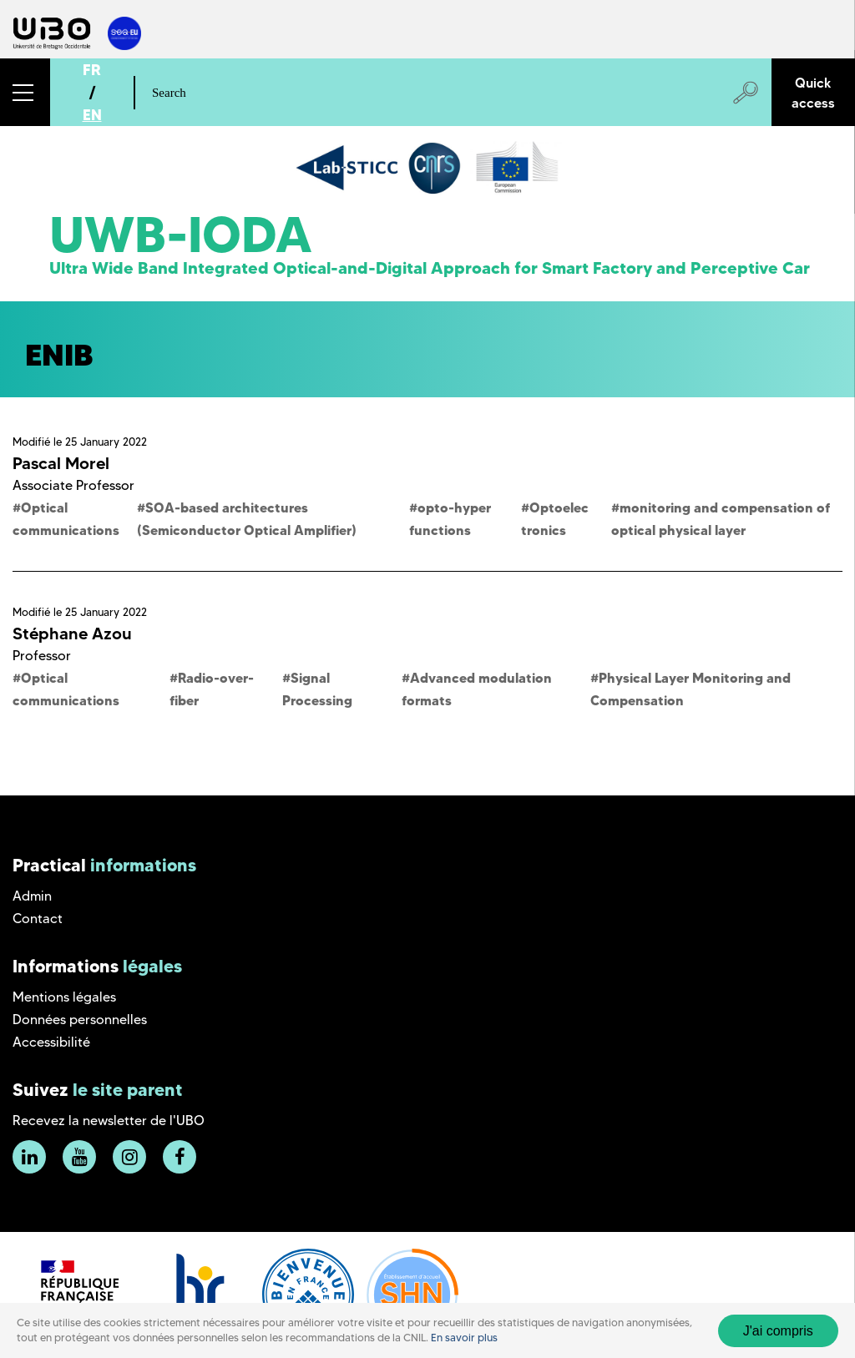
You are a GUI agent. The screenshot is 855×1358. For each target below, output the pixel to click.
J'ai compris (778, 1331)
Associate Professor (73, 485)
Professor (42, 656)
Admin (32, 896)
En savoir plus (464, 1337)
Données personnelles (80, 1019)
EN (92, 114)
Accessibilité (51, 1042)
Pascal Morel (61, 463)
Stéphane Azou (72, 633)
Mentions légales (64, 997)
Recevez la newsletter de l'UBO (109, 1120)
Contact (38, 918)
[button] (25, 92)
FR (92, 69)
